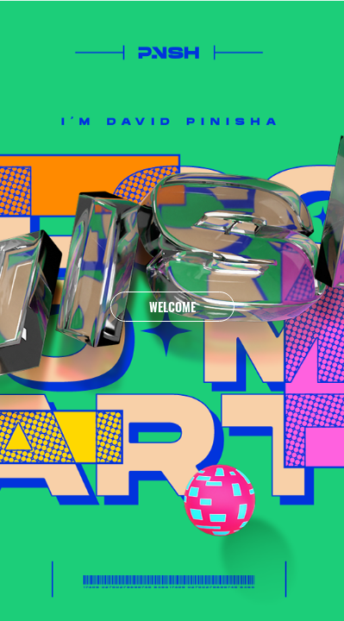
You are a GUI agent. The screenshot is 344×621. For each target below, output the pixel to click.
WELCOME (172, 307)
